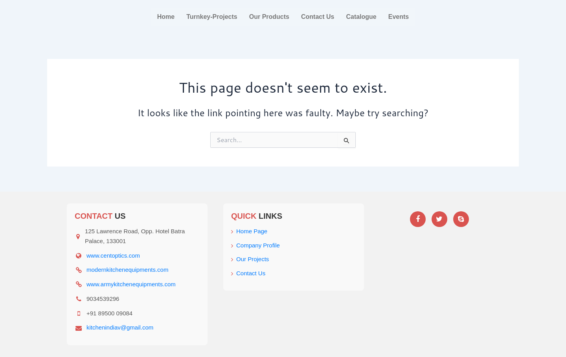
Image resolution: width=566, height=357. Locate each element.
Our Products (269, 16)
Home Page (249, 231)
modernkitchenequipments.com (127, 269)
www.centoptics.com (113, 255)
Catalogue (361, 16)
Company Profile (255, 245)
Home (166, 16)
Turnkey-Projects (211, 16)
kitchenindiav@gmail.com (119, 327)
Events (398, 16)
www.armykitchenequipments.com (131, 284)
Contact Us (317, 16)
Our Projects (250, 259)
